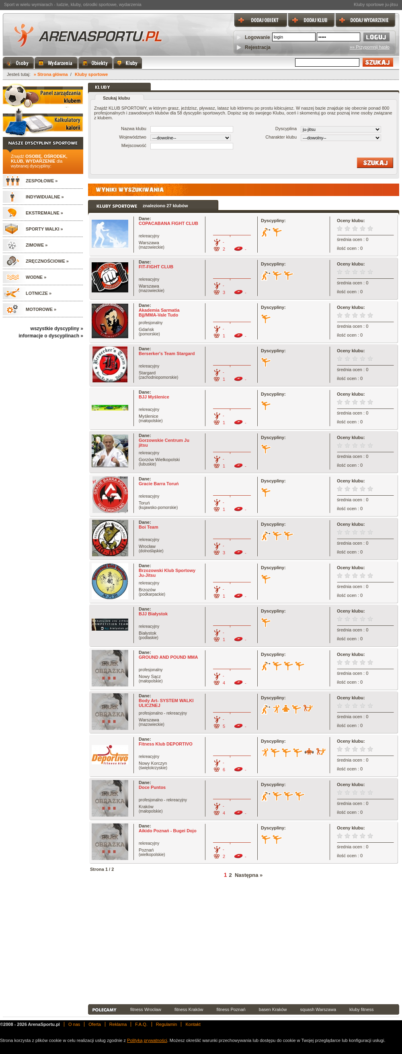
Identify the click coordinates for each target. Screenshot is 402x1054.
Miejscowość (133, 145)
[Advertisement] (169, 942)
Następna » (249, 875)
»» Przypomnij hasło (370, 47)
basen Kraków (273, 1009)
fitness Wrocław (145, 1009)
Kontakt (192, 1024)
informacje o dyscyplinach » (50, 336)
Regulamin (166, 1024)
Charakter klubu (281, 137)
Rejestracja (258, 47)
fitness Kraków (188, 1009)
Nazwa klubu (133, 128)
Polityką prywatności (147, 1040)
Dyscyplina (286, 128)
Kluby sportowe (91, 74)
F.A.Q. (141, 1024)
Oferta (94, 1024)
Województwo (132, 137)
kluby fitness (361, 1009)
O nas (74, 1024)
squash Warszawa (318, 1009)
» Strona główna (51, 74)
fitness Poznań (231, 1009)
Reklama (118, 1024)
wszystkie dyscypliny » (57, 328)
